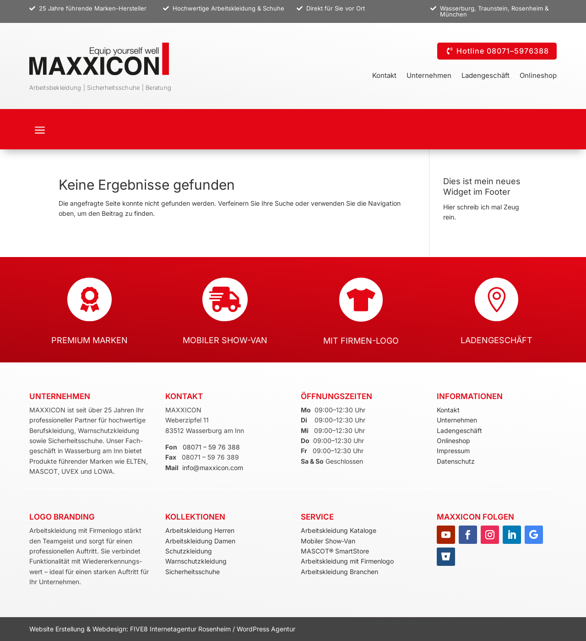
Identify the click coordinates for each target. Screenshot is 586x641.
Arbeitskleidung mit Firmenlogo (347, 561)
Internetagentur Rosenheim (190, 629)
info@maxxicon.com (212, 467)
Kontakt (384, 76)
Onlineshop (538, 76)
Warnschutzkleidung (196, 561)
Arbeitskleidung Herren (199, 530)
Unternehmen (429, 76)
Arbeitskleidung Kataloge (338, 530)
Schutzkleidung (188, 551)
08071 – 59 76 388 (211, 447)
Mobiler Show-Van (328, 541)
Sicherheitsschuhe (192, 571)
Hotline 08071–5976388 (502, 50)
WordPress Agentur (266, 629)
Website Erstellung (58, 629)
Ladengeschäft (485, 76)
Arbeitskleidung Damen (200, 541)
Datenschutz (456, 461)
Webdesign (109, 629)
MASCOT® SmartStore (335, 551)
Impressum (453, 451)
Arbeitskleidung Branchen (339, 571)
